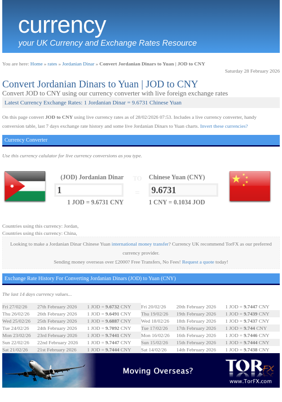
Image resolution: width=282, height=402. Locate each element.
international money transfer (140, 243)
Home (37, 63)
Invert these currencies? (224, 126)
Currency (62, 25)
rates (52, 63)
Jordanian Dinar (78, 63)
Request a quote (198, 261)
